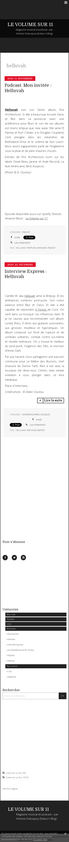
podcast (51, 248)
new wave (42, 248)
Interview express (15, 644)
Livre (9, 623)
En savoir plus (40, 839)
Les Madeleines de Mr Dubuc (20, 650)
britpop (41, 430)
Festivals (11, 639)
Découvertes (13, 633)
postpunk (31, 248)
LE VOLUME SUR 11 (30, 24)
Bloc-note (11, 614)
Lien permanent (20, 243)
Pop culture (12, 666)
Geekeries (11, 676)
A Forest (41, 309)
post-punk (32, 430)
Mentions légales (10, 788)
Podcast (11, 660)
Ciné (9, 671)
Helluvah (29, 296)
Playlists (11, 655)
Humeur (11, 619)
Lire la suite (53, 400)
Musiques (11, 628)
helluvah (21, 248)
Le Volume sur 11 (37, 218)
